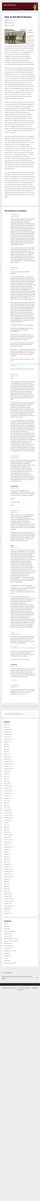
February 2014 (8, 786)
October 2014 (7, 766)
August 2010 (7, 879)
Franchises (14, 680)
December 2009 (8, 898)
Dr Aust (13, 632)
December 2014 (8, 761)
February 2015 (8, 756)
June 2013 (7, 800)
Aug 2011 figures (15, 90)
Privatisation (7, 948)
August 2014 (7, 771)
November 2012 (8, 817)
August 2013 (7, 798)
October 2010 (7, 874)
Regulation (7, 953)
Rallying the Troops (9, 951)
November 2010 (8, 871)
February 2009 (8, 913)
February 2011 (8, 864)
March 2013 (7, 808)
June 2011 (7, 854)
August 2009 (7, 908)
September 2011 (8, 847)
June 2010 (7, 884)
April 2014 (7, 781)
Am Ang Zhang (15, 456)
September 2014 (8, 769)
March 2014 (7, 783)
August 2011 (7, 849)
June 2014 (7, 776)
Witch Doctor (15, 267)
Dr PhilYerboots (15, 214)
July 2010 (6, 881)
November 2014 (8, 764)
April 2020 (7, 724)
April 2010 (7, 888)
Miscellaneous (8, 943)
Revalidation (11, 22)
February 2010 (8, 893)
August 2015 (7, 742)
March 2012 (7, 832)
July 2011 (6, 852)
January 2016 (8, 732)
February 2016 (8, 729)
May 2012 (6, 827)
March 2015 (7, 754)
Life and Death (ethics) (10, 941)
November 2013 (8, 793)
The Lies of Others (19, 587)
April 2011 (7, 859)
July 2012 (6, 822)
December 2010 (8, 869)
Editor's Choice (8, 936)
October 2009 (7, 903)
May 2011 (6, 857)
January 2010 (8, 896)
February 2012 (8, 835)
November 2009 (8, 901)
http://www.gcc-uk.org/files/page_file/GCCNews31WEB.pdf (23, 647)
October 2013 (7, 795)
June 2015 (7, 746)
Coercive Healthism (9, 931)
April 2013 (7, 805)
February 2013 (8, 810)
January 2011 (8, 866)
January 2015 (8, 759)
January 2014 (8, 788)
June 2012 (7, 825)
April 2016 (7, 727)
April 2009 (7, 911)
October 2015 (7, 737)
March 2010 (7, 891)
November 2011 (8, 842)
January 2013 (8, 813)
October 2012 (7, 820)
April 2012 (7, 830)
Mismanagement (9, 946)
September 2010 (8, 876)
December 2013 (8, 791)
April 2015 (7, 751)
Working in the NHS (10, 963)
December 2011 (8, 840)
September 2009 (8, 906)
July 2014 (6, 773)
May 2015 (6, 749)
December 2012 (8, 815)
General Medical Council (11, 938)
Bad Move (7, 973)
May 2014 (6, 778)
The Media (7, 960)
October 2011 (7, 844)
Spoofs (6, 958)
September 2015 (8, 739)
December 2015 (8, 734)
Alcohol (6, 924)
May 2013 (6, 803)
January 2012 (8, 837)
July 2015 (6, 744)
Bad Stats (6, 926)
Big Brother (7, 929)
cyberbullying (15, 685)
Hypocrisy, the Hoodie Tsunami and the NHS (20, 977)
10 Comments (10, 25)
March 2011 (7, 862)
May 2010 (6, 886)
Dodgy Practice (8, 933)
